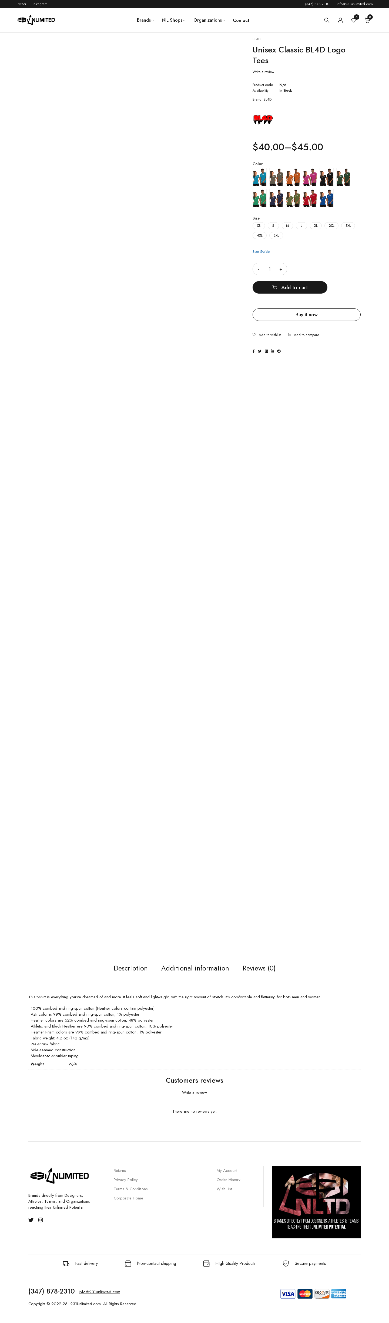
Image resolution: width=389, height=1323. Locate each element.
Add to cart (331, 269)
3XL (348, 225)
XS (259, 225)
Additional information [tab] (194, 971)
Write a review (263, 71)
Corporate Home (128, 1203)
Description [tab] (123, 971)
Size (256, 218)
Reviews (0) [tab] (265, 971)
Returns (120, 1176)
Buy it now (306, 296)
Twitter (21, 3)
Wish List (224, 1194)
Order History (228, 1185)
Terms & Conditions (131, 1194)
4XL (259, 235)
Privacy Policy (126, 1185)
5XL (276, 235)
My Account (227, 1176)
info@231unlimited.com (355, 3)
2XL (331, 225)
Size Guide (261, 251)
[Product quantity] (270, 269)
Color (258, 164)
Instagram (40, 3)
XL (315, 225)
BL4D (256, 39)
